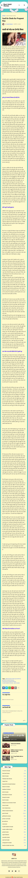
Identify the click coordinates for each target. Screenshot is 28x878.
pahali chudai (14, 832)
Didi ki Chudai (14, 776)
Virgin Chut (14, 781)
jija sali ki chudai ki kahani (8, 680)
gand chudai (14, 813)
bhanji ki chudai (14, 797)
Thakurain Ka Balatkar (15, 743)
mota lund (14, 824)
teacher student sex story (14, 845)
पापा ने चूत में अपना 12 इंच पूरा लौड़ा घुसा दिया (13, 736)
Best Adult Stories (8, 5)
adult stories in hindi (11, 15)
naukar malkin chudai (14, 829)
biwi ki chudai (14, 800)
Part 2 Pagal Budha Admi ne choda (17, 757)
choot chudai (14, 805)
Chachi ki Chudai (14, 771)
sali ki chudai (17, 682)
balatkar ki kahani (14, 789)
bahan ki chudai (14, 786)
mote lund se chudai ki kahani (9, 681)
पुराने (24, 720)
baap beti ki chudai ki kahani (14, 784)
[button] (2, 5)
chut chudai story (14, 808)
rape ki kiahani (14, 834)
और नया (4, 720)
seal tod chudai (14, 840)
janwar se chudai (14, 819)
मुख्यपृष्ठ (3, 15)
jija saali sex (18, 678)
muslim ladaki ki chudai (7, 682)
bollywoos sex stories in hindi (14, 803)
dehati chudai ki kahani (14, 811)
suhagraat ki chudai (14, 842)
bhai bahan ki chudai (14, 794)
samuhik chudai (14, 837)
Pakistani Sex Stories (14, 779)
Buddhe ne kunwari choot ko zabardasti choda (17, 750)
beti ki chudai (14, 792)
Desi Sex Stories (14, 773)
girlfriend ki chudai (14, 816)
